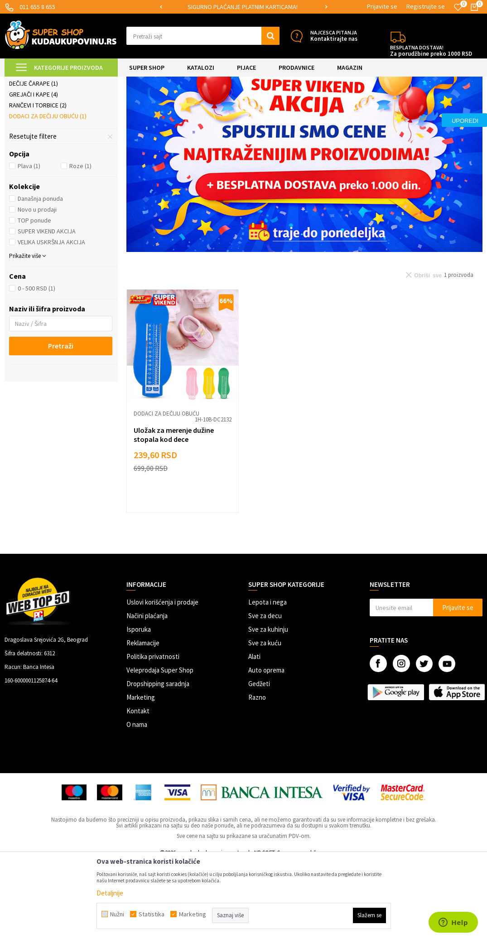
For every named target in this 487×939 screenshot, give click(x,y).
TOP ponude (34, 297)
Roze (80, 242)
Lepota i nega (267, 678)
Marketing (140, 773)
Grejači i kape (33, 171)
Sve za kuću (264, 719)
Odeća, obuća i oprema (156, 82)
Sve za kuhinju (268, 705)
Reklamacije (142, 719)
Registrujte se (425, 6)
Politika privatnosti (152, 733)
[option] (243, 7)
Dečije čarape (33, 160)
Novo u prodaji (37, 286)
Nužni (117, 914)
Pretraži (60, 422)
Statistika (151, 914)
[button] (203, 36)
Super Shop (67, 82)
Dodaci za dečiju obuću (48, 193)
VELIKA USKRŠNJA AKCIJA (51, 319)
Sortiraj (317, 105)
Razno (257, 773)
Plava (29, 242)
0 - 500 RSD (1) (36, 365)
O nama (136, 801)
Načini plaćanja (147, 692)
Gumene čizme (33, 127)
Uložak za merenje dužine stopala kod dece (174, 511)
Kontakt (137, 787)
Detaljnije (109, 893)
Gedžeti (259, 760)
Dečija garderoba (40, 138)
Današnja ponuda (40, 275)
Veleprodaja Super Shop (159, 746)
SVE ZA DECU (104, 82)
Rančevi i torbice (38, 182)
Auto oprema (266, 746)
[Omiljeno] (458, 7)
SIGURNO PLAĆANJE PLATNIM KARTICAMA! (243, 7)
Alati (254, 733)
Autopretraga (278, 105)
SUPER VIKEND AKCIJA (47, 308)
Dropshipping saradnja (157, 760)
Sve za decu (265, 692)
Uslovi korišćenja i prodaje (162, 678)
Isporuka (138, 705)
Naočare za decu (38, 149)
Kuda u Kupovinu (26, 82)
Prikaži (388, 105)
